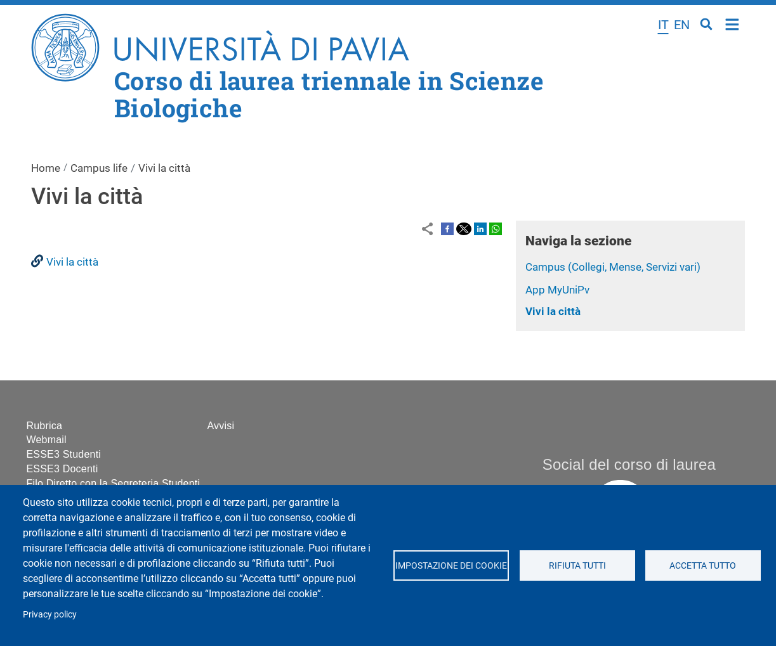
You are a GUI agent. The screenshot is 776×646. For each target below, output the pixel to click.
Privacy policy (50, 614)
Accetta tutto (702, 565)
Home (732, 23)
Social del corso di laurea (629, 464)
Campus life (99, 168)
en (682, 24)
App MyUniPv (557, 289)
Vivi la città (553, 311)
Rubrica (45, 425)
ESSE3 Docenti (62, 468)
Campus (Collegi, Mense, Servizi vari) (612, 267)
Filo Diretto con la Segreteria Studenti (114, 483)
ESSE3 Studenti (64, 454)
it (663, 24)
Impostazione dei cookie (451, 565)
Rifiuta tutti (576, 565)
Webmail (47, 439)
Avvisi (221, 425)
